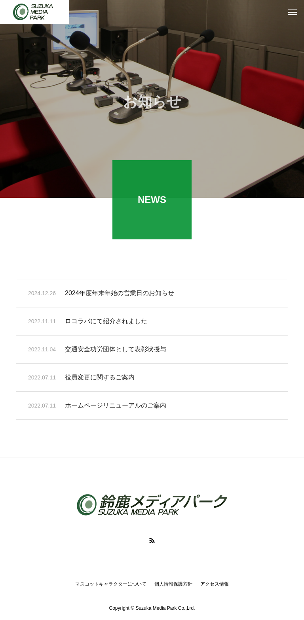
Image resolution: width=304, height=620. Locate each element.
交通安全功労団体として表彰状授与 (115, 350)
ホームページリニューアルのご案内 (115, 406)
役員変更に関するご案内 (100, 378)
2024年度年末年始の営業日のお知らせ (119, 294)
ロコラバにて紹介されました (106, 322)
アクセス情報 (214, 584)
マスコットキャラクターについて (110, 584)
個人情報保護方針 (173, 584)
